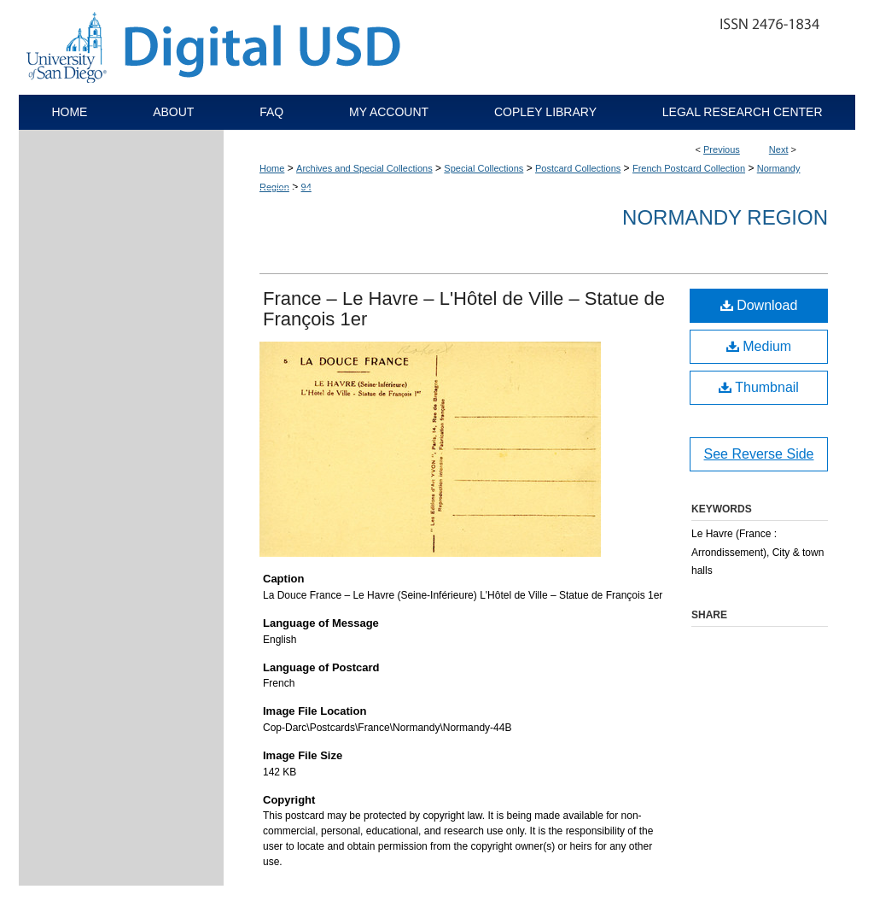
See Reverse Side (759, 454)
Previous (721, 149)
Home (271, 168)
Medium (758, 346)
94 (306, 187)
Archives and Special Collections (364, 168)
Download (759, 305)
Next (779, 149)
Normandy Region (725, 217)
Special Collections (483, 168)
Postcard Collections (578, 168)
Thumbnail (759, 387)
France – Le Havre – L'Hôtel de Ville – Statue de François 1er (464, 309)
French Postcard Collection (688, 168)
